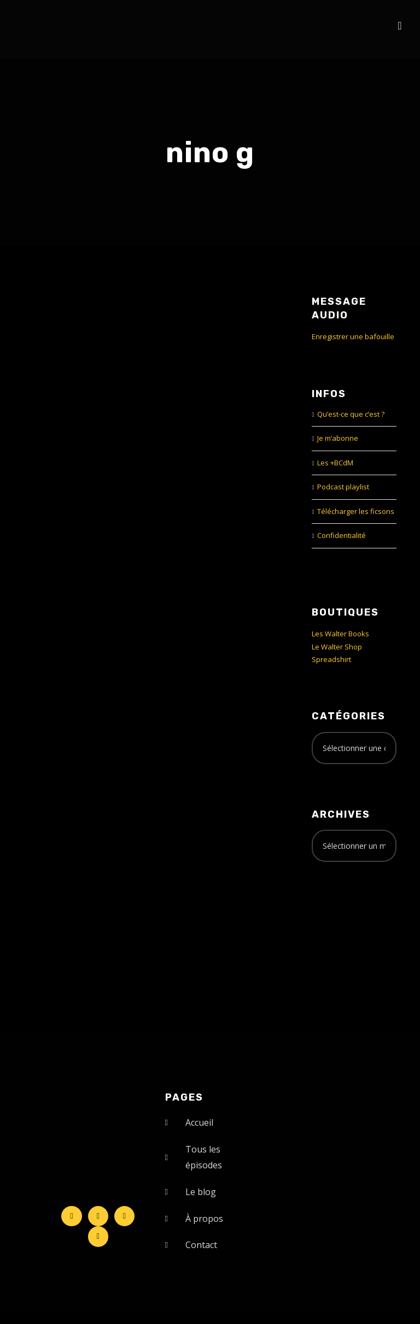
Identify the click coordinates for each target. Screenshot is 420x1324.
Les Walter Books (340, 634)
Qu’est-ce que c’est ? (350, 414)
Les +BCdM (335, 463)
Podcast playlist (343, 487)
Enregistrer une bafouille (353, 336)
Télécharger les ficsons (355, 511)
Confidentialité (341, 535)
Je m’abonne (337, 438)
